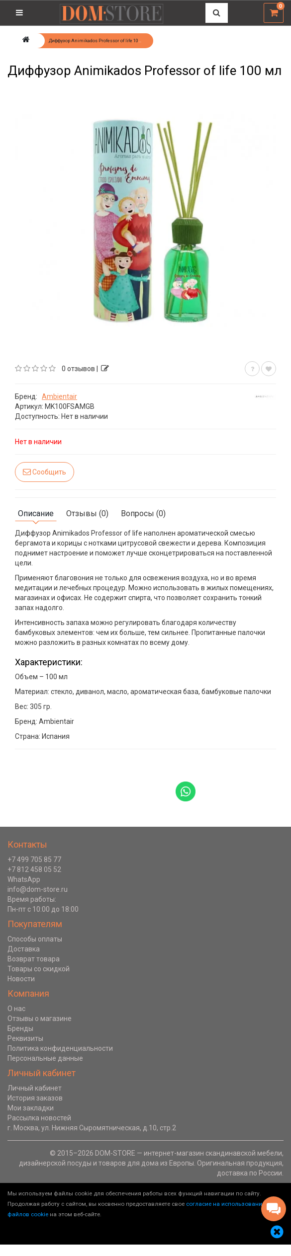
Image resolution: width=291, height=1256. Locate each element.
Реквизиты (25, 1038)
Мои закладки (30, 1108)
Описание (36, 513)
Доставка (23, 949)
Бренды (20, 1028)
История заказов (35, 1098)
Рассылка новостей (39, 1118)
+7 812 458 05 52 (34, 869)
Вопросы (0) (143, 513)
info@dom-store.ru (37, 889)
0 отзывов (78, 369)
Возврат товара (33, 959)
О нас (16, 1009)
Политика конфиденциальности (60, 1048)
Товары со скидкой (38, 969)
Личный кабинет (34, 1088)
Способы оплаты (34, 939)
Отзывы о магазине (39, 1018)
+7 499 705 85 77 (34, 860)
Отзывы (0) (87, 513)
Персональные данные (45, 1058)
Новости (21, 979)
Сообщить (44, 472)
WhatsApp (23, 879)
